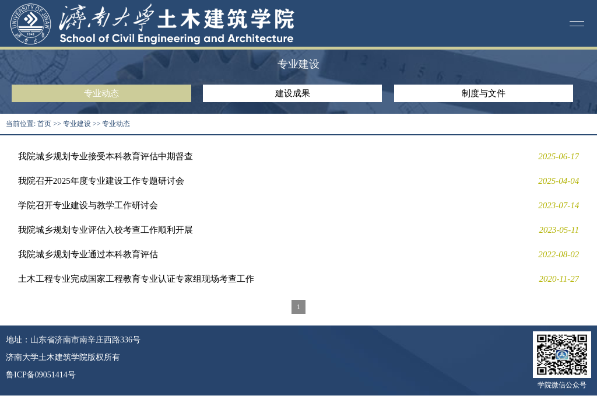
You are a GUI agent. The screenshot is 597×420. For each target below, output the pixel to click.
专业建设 (77, 124)
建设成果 (292, 93)
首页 (44, 124)
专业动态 (101, 93)
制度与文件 (483, 93)
